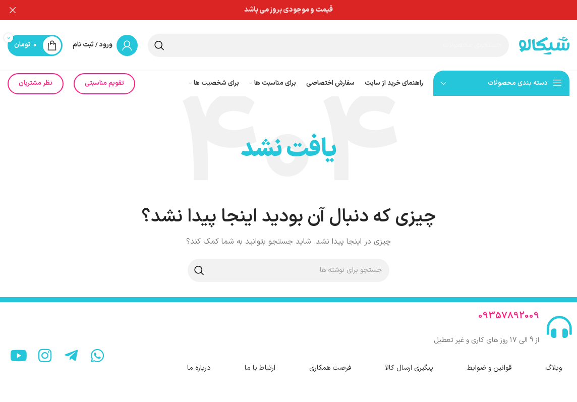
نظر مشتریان (35, 77)
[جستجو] (328, 38)
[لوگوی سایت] (544, 38)
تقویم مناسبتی (104, 77)
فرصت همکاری (330, 361)
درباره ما (199, 361)
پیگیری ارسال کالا (409, 361)
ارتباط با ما (260, 361)
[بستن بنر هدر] (12, 10)
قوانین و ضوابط (489, 361)
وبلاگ (553, 361)
